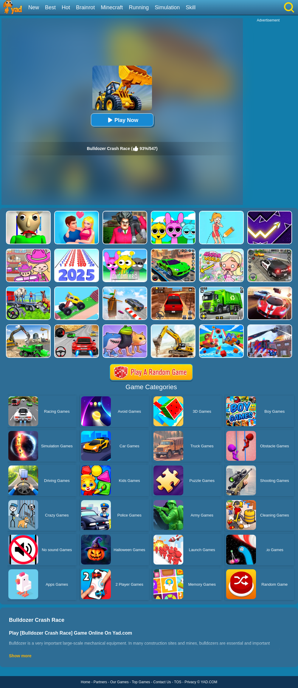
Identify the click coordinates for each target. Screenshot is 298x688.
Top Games (141, 682)
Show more (20, 655)
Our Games (119, 682)
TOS (177, 682)
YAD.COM (209, 682)
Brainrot (85, 7)
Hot (66, 7)
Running (139, 7)
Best (50, 7)
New (33, 7)
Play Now (122, 120)
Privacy (190, 682)
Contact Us (162, 682)
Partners (100, 682)
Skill (190, 7)
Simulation (167, 7)
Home (85, 682)
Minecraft (112, 7)
